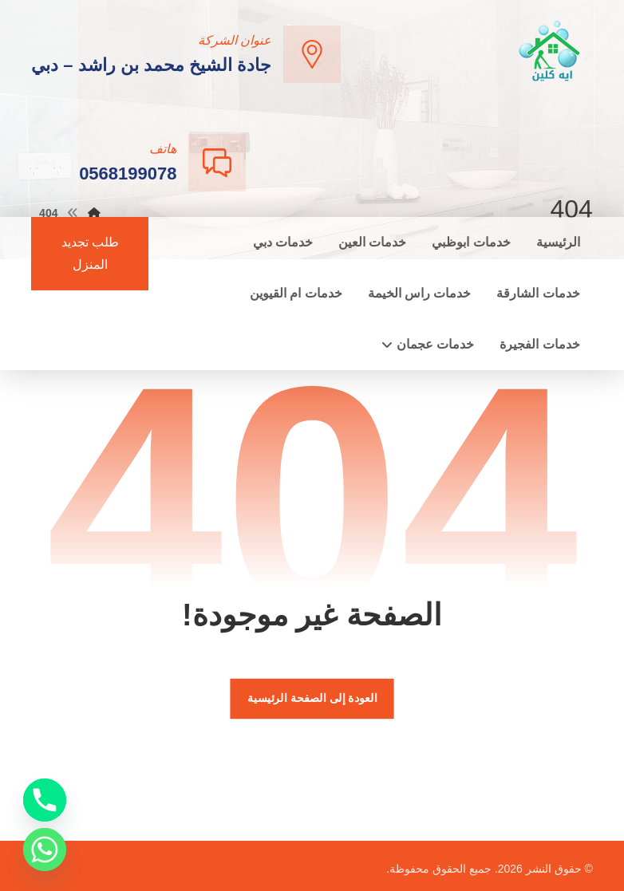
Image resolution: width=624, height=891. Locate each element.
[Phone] (44, 800)
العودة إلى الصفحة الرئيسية (312, 698)
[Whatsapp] (44, 849)
